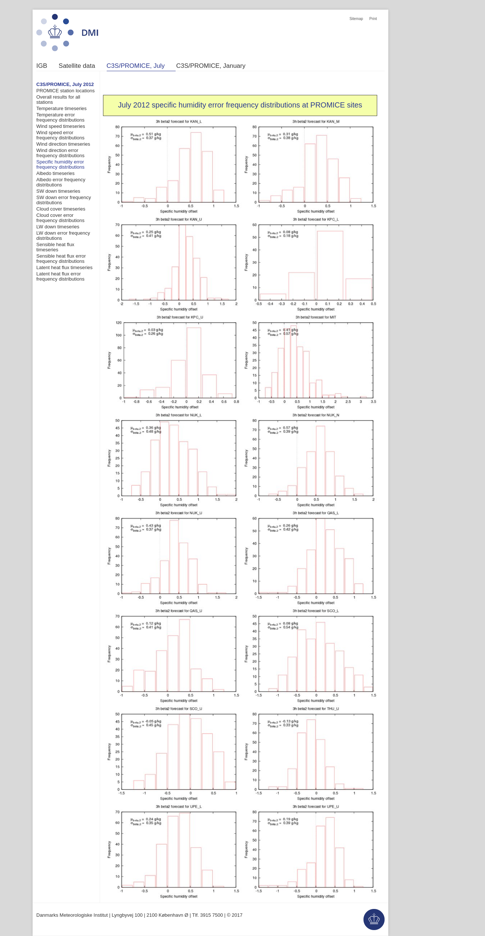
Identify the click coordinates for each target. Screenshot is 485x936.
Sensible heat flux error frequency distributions (61, 258)
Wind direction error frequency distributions (60, 153)
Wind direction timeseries (63, 144)
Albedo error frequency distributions (60, 182)
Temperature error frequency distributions (60, 117)
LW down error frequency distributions (63, 235)
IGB (41, 66)
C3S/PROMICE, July (136, 66)
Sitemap (356, 19)
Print (373, 19)
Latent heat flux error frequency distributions (60, 276)
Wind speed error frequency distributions (60, 135)
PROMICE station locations (65, 90)
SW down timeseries (58, 191)
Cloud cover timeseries (60, 209)
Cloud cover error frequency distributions (60, 217)
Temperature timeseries (61, 108)
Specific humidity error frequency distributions (60, 164)
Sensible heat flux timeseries (55, 247)
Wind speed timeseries (60, 126)
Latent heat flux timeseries (64, 267)
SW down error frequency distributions (63, 200)
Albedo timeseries (55, 173)
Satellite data (77, 66)
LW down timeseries (57, 226)
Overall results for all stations (58, 99)
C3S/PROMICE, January (210, 66)
